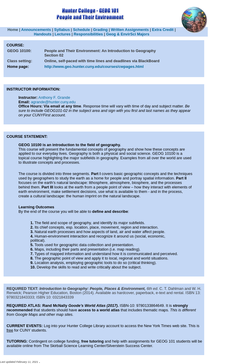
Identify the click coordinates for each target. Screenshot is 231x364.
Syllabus (62, 29)
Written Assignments (130, 29)
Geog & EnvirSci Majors (127, 34)
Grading (100, 29)
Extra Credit (163, 29)
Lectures (63, 34)
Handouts (42, 34)
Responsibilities (88, 34)
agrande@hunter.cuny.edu (53, 102)
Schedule (81, 29)
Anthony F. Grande (54, 97)
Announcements (36, 29)
